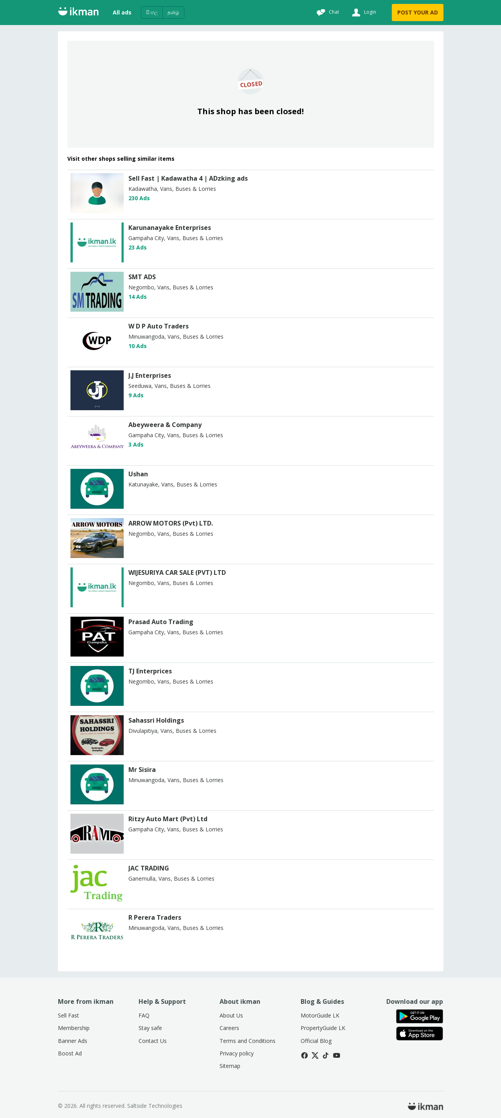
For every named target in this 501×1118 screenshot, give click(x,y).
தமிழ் (173, 12)
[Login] (363, 12)
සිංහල (152, 12)
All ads (122, 12)
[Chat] (327, 12)
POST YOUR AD (417, 12)
